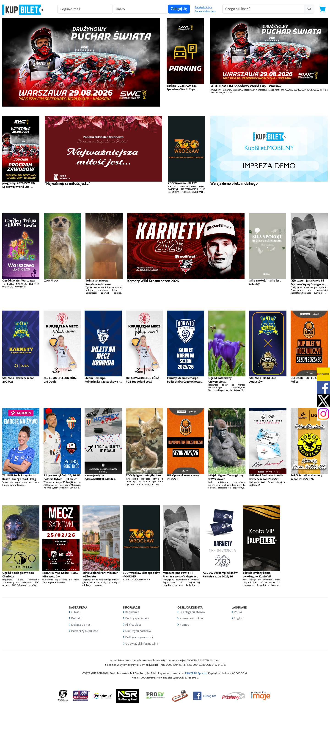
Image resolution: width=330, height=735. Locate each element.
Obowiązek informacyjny (141, 643)
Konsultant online (191, 618)
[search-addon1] (263, 9)
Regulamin (132, 612)
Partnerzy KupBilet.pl (85, 630)
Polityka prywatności (139, 637)
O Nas (75, 612)
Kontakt (76, 618)
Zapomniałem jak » (205, 11)
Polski (238, 612)
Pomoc (184, 624)
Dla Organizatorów (138, 630)
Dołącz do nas (81, 624)
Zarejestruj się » (203, 7)
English (238, 618)
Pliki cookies (133, 624)
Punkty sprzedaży (137, 618)
